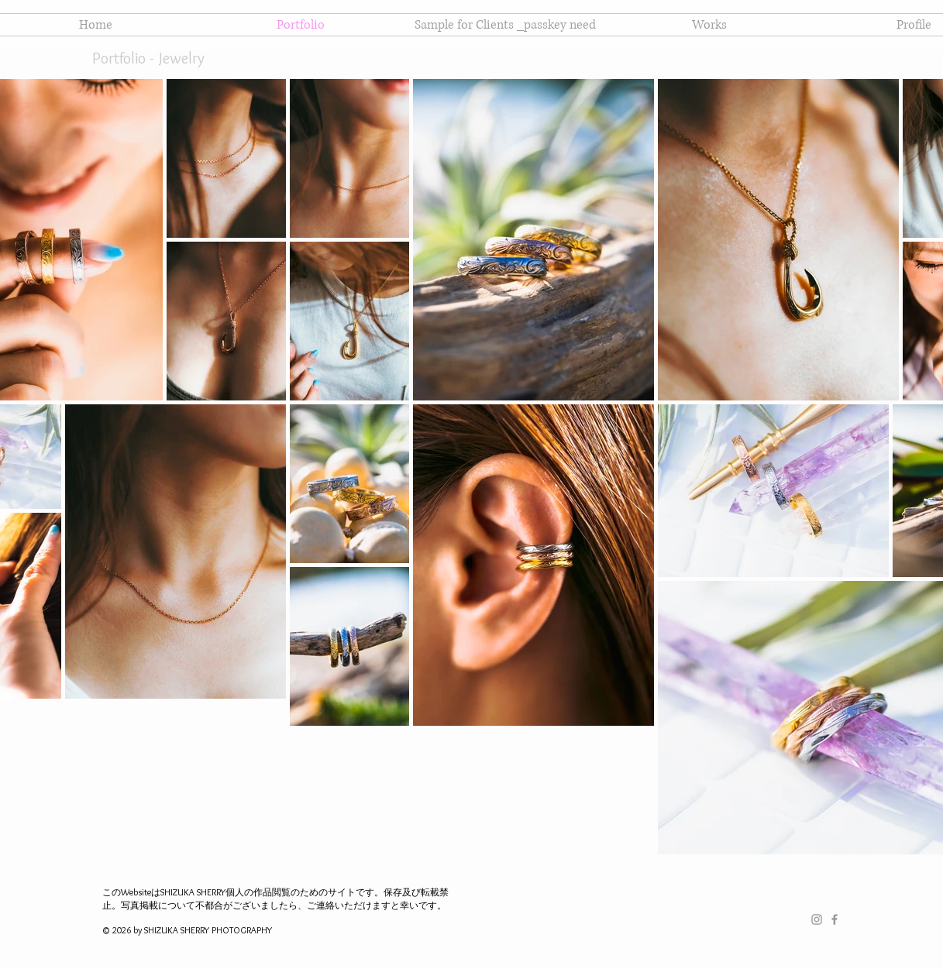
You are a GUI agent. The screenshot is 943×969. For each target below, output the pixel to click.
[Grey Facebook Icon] (834, 919)
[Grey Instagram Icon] (817, 919)
